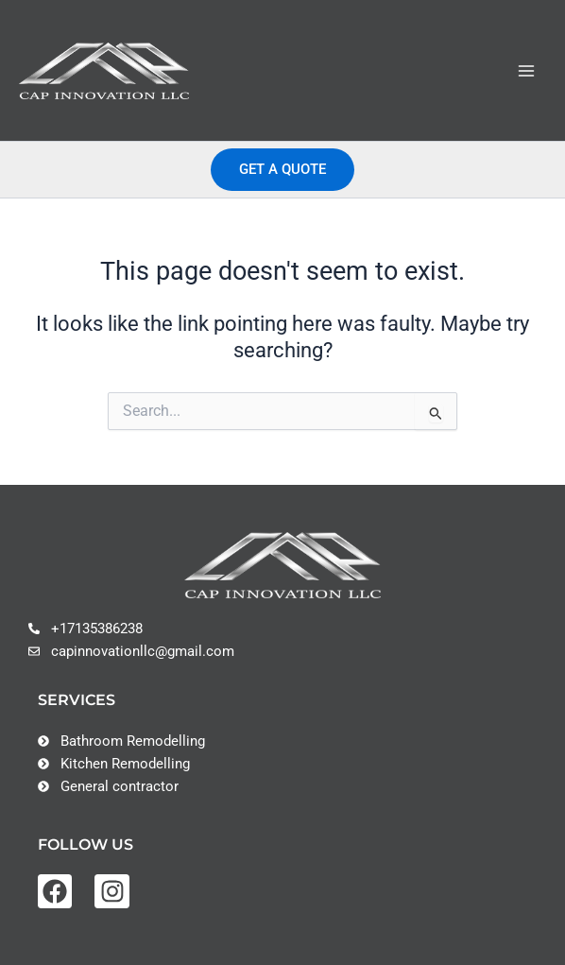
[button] (282, 169)
